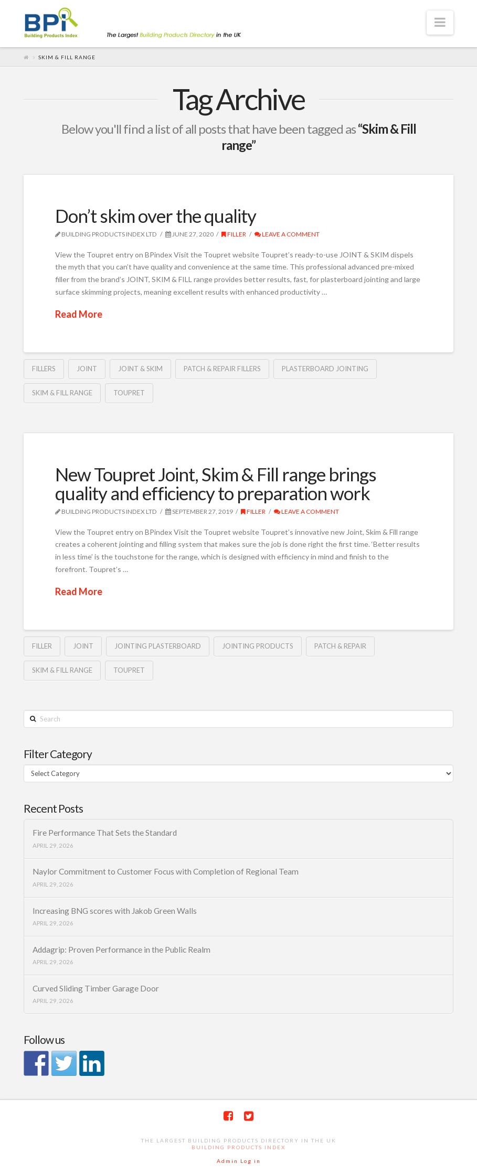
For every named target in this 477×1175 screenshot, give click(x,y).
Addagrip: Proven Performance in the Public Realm (121, 949)
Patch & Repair (340, 646)
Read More (78, 314)
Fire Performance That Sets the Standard (105, 832)
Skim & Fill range (62, 393)
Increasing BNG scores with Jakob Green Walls (115, 910)
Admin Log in (239, 1161)
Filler (233, 234)
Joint (87, 368)
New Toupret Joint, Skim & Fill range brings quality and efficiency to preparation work (215, 483)
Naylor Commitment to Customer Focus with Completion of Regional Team (166, 871)
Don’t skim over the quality (155, 215)
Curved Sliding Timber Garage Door (96, 988)
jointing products (257, 646)
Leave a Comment (287, 234)
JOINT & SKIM (140, 368)
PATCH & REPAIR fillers (222, 368)
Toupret (129, 393)
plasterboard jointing (325, 368)
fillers (44, 368)
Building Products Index (238, 1147)
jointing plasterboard (157, 646)
